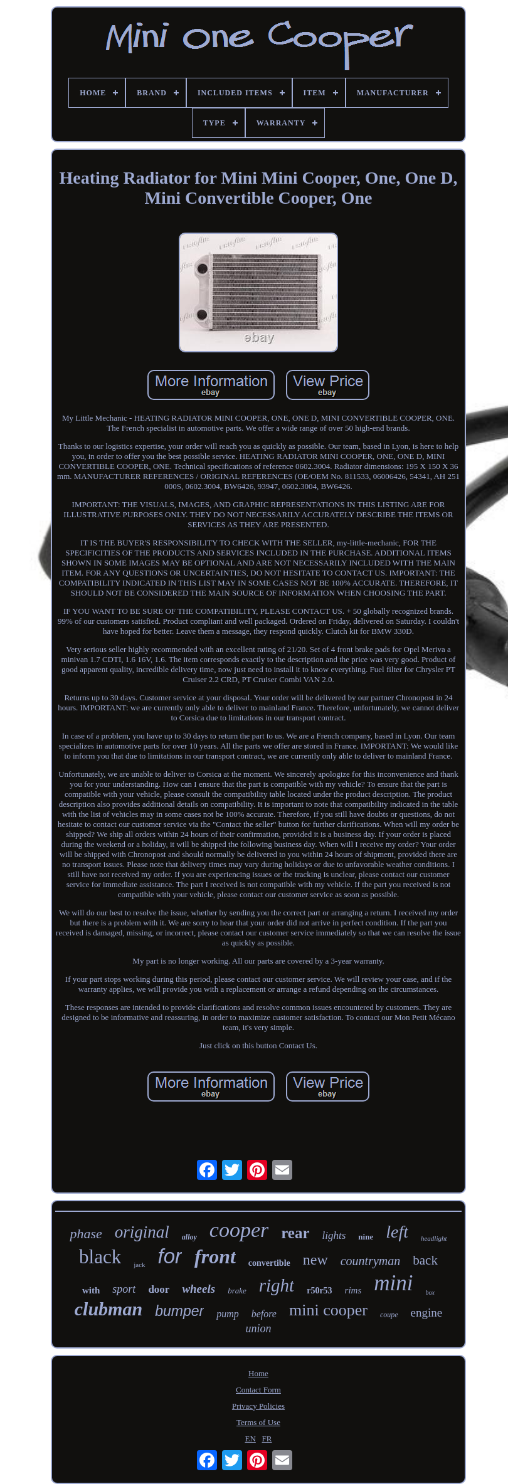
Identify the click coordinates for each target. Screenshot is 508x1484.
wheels (198, 1288)
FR (267, 1438)
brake (237, 1290)
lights (334, 1235)
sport (123, 1289)
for (170, 1256)
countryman (371, 1261)
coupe (389, 1314)
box (430, 1292)
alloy (189, 1237)
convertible (269, 1263)
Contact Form (258, 1389)
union (258, 1328)
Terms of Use (258, 1422)
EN (250, 1438)
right (276, 1285)
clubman (108, 1308)
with (91, 1290)
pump (227, 1313)
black (100, 1257)
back (425, 1260)
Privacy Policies (258, 1406)
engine (427, 1312)
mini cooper (328, 1310)
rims (353, 1290)
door (158, 1289)
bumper (179, 1311)
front (215, 1256)
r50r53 (319, 1290)
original (142, 1232)
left (397, 1231)
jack (139, 1264)
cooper (238, 1229)
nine (365, 1236)
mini (393, 1283)
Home (258, 1373)
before (264, 1313)
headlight (434, 1238)
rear (295, 1232)
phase (86, 1233)
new (315, 1259)
